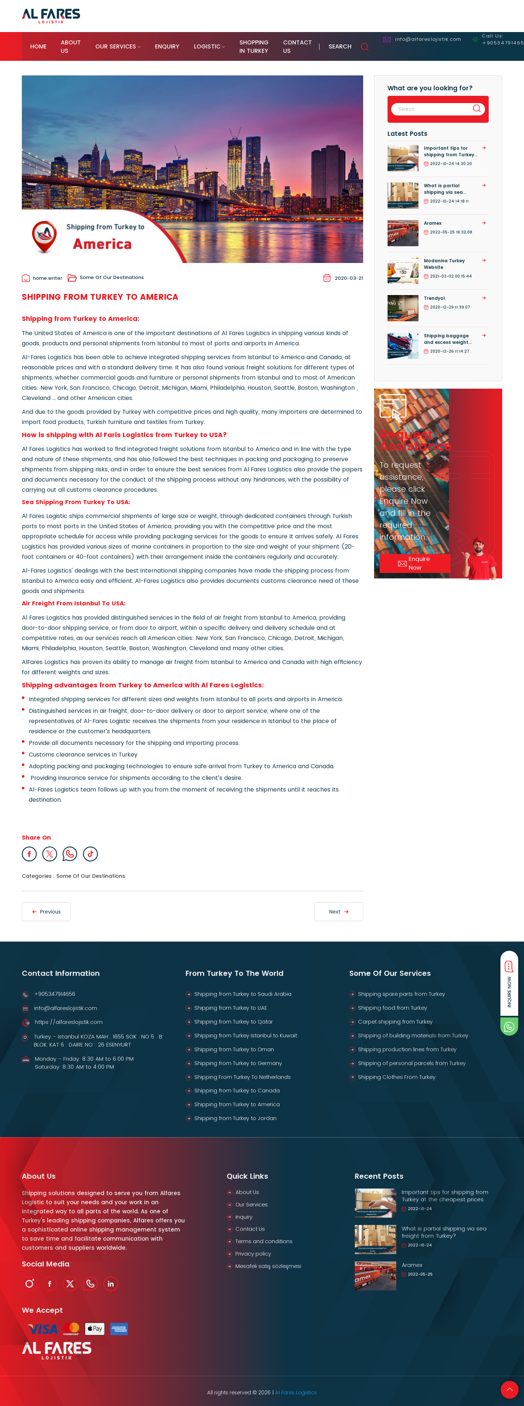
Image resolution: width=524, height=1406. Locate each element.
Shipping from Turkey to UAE (232, 1002)
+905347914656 (54, 988)
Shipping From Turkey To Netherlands (244, 1072)
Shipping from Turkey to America (238, 1100)
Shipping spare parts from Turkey (403, 988)
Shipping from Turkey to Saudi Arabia (244, 988)
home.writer (42, 271)
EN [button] (492, 16)
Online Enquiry (455, 16)
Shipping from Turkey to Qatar (235, 1016)
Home (37, 43)
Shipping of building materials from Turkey (415, 1030)
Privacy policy (253, 1251)
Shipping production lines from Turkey (409, 1044)
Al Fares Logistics (296, 1389)
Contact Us (413, 43)
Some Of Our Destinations (106, 271)
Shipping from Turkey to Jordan (236, 1114)
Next (338, 905)
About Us (87, 43)
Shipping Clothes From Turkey (398, 1072)
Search (482, 43)
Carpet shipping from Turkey (396, 1016)
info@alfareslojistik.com (66, 1002)
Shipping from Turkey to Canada (238, 1086)
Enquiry (212, 43)
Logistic (264, 43)
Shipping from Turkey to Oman (235, 1044)
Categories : (38, 869)
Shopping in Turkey (338, 43)
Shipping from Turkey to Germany (239, 1058)
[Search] (428, 102)
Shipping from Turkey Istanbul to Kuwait (247, 1030)
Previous (46, 905)
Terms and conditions (264, 1238)
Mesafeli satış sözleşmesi (269, 1264)
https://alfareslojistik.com (69, 1016)
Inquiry (244, 1213)
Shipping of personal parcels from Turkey (413, 1058)
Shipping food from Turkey (393, 1002)
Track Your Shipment (394, 16)
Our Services (148, 43)
